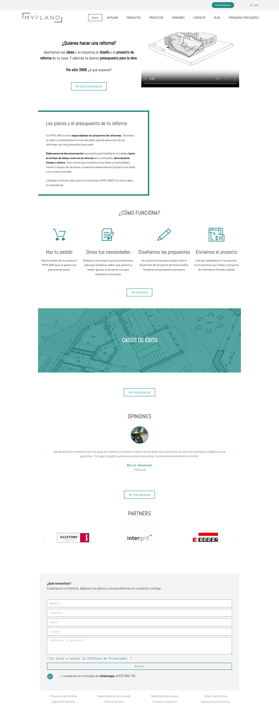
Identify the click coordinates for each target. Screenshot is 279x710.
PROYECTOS (156, 18)
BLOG (217, 18)
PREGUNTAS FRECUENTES (244, 18)
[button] (43, 451)
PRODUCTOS (134, 18)
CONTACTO (199, 18)
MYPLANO (112, 18)
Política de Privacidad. (107, 658)
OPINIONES (178, 18)
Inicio (95, 18)
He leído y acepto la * (91, 658)
